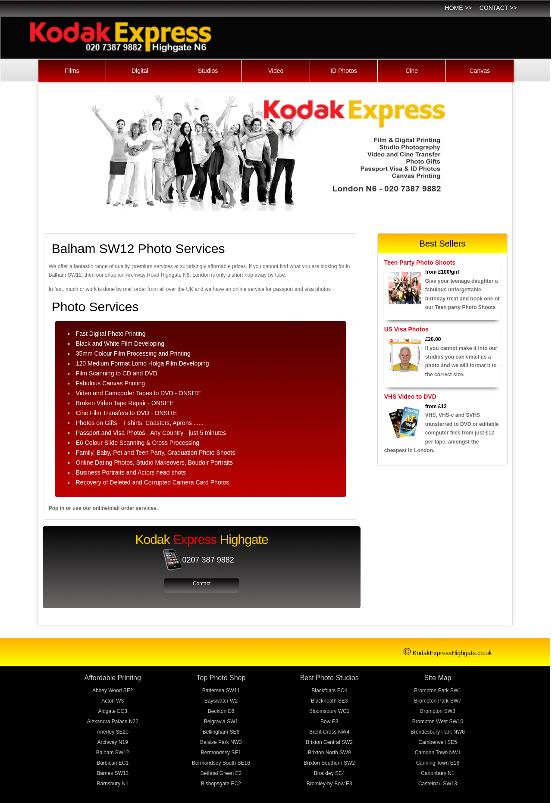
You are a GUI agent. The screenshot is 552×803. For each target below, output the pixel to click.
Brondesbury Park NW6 (438, 732)
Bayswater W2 (221, 701)
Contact (201, 584)
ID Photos (343, 70)
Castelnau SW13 (437, 784)
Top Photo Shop (221, 677)
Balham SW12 (112, 753)
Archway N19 (112, 742)
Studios (208, 70)
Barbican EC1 (113, 763)
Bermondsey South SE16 (221, 763)
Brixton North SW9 (329, 753)
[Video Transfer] (405, 422)
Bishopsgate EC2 (221, 784)
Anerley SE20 (113, 732)
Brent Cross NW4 (329, 732)
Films (72, 70)
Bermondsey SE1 (221, 753)
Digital (140, 70)
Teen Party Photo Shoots (419, 262)
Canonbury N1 (437, 773)
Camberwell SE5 (437, 742)
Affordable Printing (113, 677)
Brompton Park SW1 (437, 690)
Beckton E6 (221, 711)
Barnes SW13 (113, 773)
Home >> (458, 7)
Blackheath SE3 (329, 701)
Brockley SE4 (329, 773)
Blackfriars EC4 (329, 690)
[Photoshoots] (405, 288)
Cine (411, 70)
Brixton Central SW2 (329, 742)
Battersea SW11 (221, 690)
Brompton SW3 (437, 711)
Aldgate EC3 (112, 711)
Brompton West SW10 (438, 722)
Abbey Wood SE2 (112, 690)
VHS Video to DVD (410, 396)
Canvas (480, 70)
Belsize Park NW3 (221, 742)
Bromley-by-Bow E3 (329, 784)
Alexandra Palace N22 (112, 722)
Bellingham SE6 (221, 732)
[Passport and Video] (405, 355)
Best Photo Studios (329, 677)
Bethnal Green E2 (221, 773)
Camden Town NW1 (438, 753)
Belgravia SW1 (221, 722)
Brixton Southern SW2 (329, 763)
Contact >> (498, 7)
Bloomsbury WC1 (329, 711)
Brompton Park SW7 (437, 701)
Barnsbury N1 (113, 784)
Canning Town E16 (438, 763)
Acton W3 (112, 701)
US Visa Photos (406, 329)
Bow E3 (329, 722)
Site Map (437, 677)
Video (276, 70)
